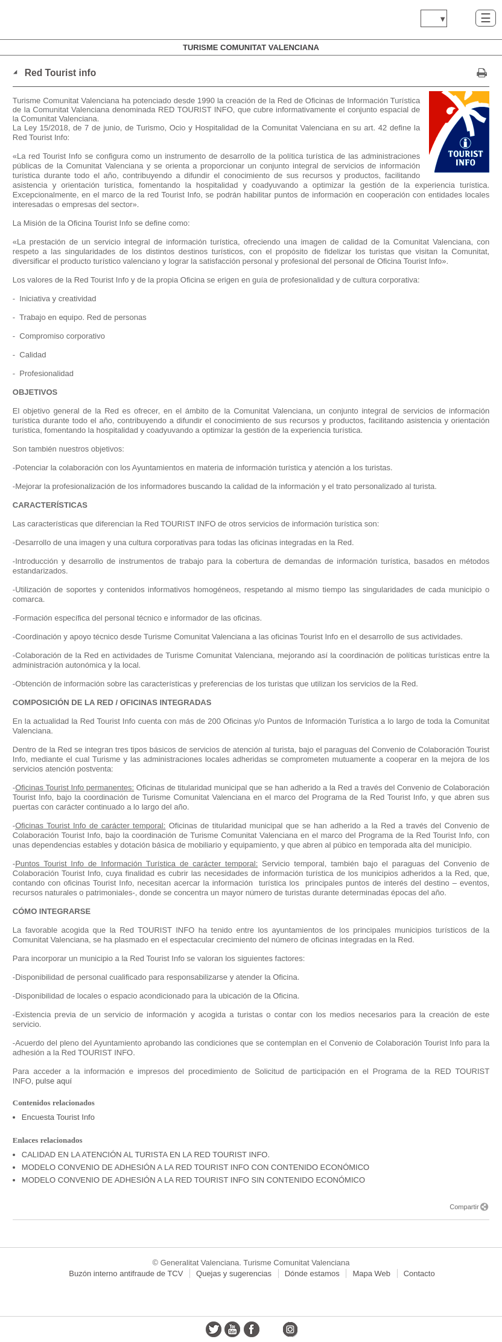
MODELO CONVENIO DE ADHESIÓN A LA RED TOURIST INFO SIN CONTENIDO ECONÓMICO (193, 1179)
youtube (232, 1329)
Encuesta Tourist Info (58, 1117)
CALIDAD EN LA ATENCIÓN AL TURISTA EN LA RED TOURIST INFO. (146, 1154)
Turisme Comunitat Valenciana (251, 47)
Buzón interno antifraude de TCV (126, 1273)
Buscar (461, 18)
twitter (213, 1329)
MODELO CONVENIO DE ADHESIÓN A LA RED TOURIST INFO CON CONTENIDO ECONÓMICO (195, 1167)
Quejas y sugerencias (234, 1273)
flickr (271, 1329)
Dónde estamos (312, 1273)
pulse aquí (54, 1080)
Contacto (419, 1273)
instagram (289, 1329)
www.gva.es (81, 19)
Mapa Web (371, 1273)
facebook (251, 1329)
